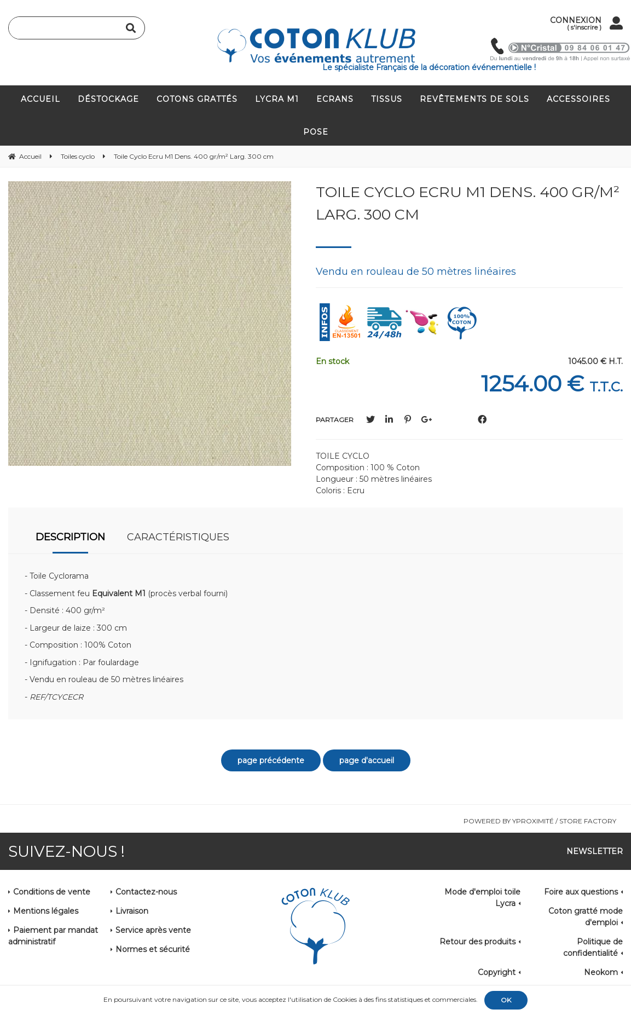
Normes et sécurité (152, 949)
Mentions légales (45, 911)
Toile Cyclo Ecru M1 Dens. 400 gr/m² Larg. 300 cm (468, 203)
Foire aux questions (581, 892)
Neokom (601, 972)
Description (70, 537)
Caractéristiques (178, 537)
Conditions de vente (51, 892)
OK (506, 1000)
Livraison (131, 911)
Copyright (497, 972)
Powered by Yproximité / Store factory (540, 821)
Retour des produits (477, 942)
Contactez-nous (146, 892)
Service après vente (153, 930)
